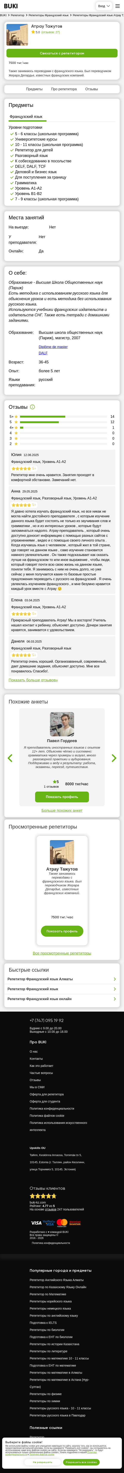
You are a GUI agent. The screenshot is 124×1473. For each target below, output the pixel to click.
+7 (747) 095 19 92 (47, 1020)
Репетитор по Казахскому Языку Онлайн (58, 1287)
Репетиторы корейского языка (51, 1301)
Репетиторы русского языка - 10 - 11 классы (60, 1408)
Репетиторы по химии (45, 1401)
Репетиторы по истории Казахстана (54, 1344)
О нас (34, 1051)
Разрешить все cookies (81, 1462)
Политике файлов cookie (41, 1454)
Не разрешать (42, 1462)
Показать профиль (62, 797)
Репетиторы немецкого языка (50, 1308)
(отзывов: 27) (50, 32)
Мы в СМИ (37, 1087)
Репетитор (37, 1437)
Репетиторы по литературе (48, 1351)
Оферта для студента (45, 1101)
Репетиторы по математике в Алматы (56, 1372)
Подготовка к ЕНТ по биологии (51, 1337)
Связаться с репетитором (62, 53)
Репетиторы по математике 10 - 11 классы (59, 1358)
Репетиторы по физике (46, 1394)
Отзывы (35, 1080)
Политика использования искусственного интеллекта (58, 1126)
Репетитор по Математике (48, 1294)
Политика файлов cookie (47, 1115)
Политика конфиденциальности (52, 1108)
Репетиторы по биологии (47, 1330)
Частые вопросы (41, 1073)
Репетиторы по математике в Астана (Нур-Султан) (59, 1383)
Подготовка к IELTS (43, 1322)
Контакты (36, 1058)
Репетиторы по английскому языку (54, 1315)
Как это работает (41, 1066)
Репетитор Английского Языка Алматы (57, 1280)
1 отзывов (51, 786)
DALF (43, 353)
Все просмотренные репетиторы (62, 953)
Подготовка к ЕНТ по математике (53, 1365)
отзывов (50, 1209)
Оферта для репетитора (47, 1094)
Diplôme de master (53, 347)
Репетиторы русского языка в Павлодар (57, 1415)
